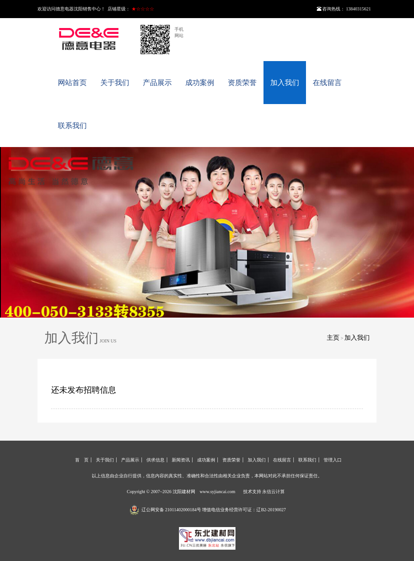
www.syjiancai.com (217, 491)
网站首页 (72, 82)
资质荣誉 (242, 82)
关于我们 (114, 82)
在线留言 (327, 82)
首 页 (82, 459)
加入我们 (284, 82)
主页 (333, 337)
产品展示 (157, 82)
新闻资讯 (181, 459)
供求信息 (155, 459)
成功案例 (199, 82)
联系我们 (72, 125)
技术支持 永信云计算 (264, 491)
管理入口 (333, 459)
